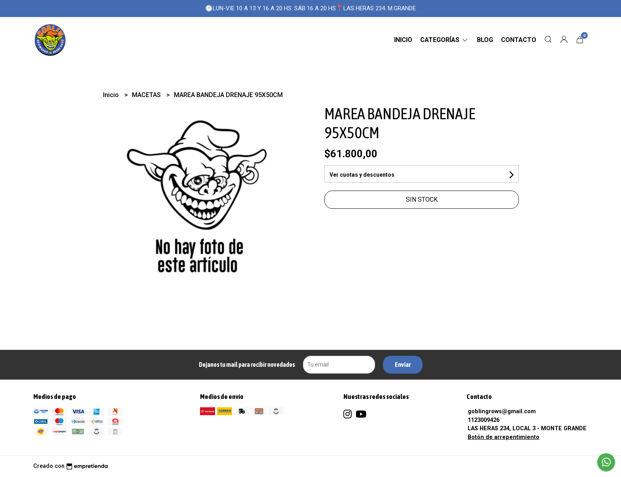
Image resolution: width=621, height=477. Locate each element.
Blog (485, 40)
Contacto (518, 40)
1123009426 (483, 420)
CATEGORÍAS (444, 40)
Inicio (403, 40)
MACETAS (147, 95)
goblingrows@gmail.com (502, 411)
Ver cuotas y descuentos (362, 175)
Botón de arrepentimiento (503, 437)
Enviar (403, 364)
